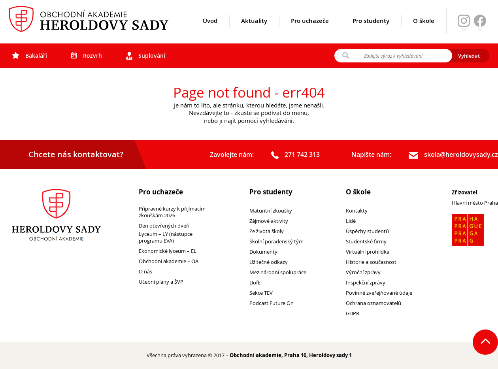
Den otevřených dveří (164, 225)
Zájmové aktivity (268, 221)
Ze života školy (266, 231)
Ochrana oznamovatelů (373, 303)
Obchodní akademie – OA (168, 261)
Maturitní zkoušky (270, 210)
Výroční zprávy (363, 272)
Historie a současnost (371, 262)
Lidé (351, 221)
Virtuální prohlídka (367, 252)
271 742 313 (295, 155)
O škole (423, 30)
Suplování (145, 56)
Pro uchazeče (310, 30)
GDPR (352, 313)
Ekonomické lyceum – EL (167, 251)
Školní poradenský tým (276, 241)
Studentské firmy (366, 241)
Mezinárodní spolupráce (277, 272)
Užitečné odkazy (268, 262)
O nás (145, 271)
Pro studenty (371, 30)
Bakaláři (29, 56)
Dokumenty (263, 252)
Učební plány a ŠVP (161, 282)
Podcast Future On (271, 303)
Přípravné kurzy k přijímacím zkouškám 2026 (172, 212)
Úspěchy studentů (367, 231)
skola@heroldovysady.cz (453, 155)
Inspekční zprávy (365, 282)
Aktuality (254, 30)
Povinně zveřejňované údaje (379, 293)
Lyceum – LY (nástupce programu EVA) (165, 237)
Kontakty (357, 210)
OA (480, 30)
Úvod (210, 30)
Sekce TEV (261, 293)
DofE (254, 282)
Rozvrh (86, 56)
